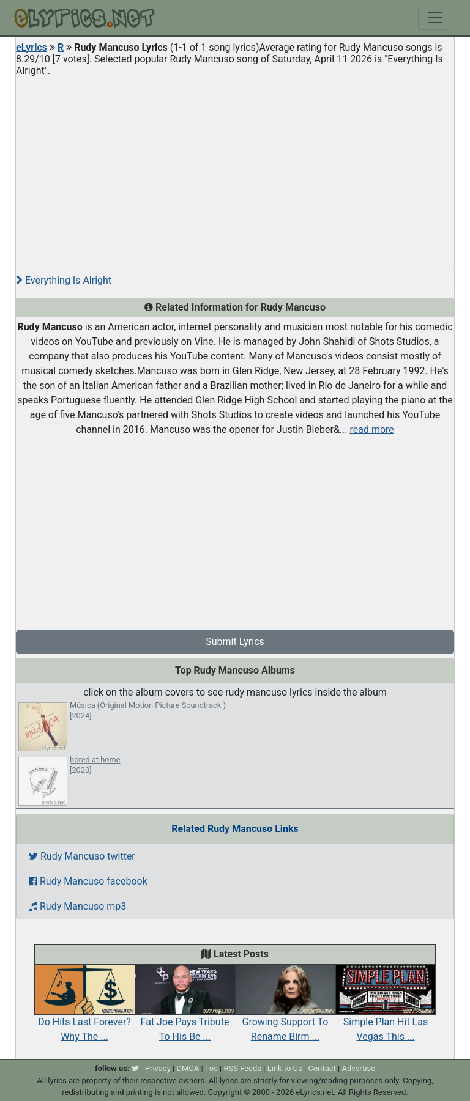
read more (371, 429)
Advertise (358, 1068)
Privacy (158, 1068)
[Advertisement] (235, 167)
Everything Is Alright (63, 280)
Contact (321, 1068)
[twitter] (135, 1068)
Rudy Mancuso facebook (88, 881)
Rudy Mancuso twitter (82, 856)
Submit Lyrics (235, 641)
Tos (211, 1068)
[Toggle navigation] (435, 18)
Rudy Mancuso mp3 (77, 906)
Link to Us (284, 1068)
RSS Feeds (243, 1068)
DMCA (187, 1068)
